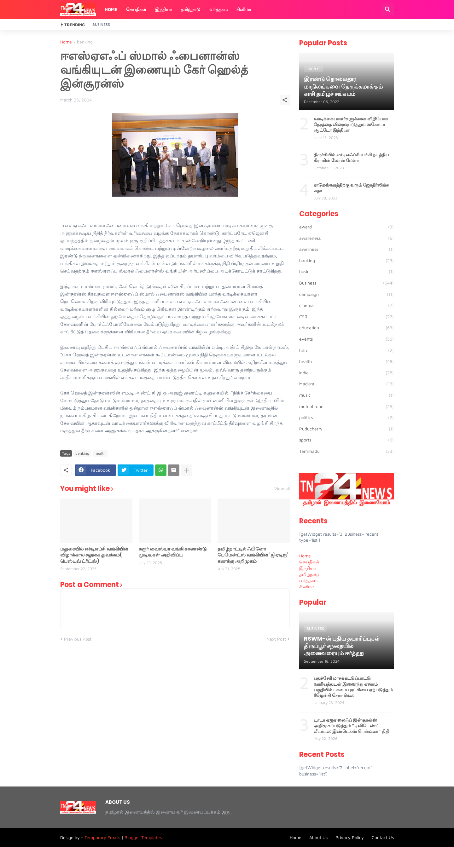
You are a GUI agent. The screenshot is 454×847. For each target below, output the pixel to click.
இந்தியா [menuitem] (307, 568)
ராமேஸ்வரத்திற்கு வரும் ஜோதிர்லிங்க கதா (351, 187)
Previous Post (77, 639)
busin (346, 271)
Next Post (276, 639)
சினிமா (243, 9)
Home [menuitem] (305, 555)
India (346, 373)
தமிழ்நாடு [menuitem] (309, 574)
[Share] (285, 100)
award (346, 227)
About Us (318, 837)
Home (111, 9)
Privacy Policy (349, 837)
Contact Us (383, 837)
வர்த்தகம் (218, 9)
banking (85, 42)
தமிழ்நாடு (191, 9)
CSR (346, 317)
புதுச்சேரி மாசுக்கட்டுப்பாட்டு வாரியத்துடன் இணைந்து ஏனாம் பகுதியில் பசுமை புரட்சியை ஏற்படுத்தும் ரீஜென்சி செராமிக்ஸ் (353, 686)
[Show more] (186, 470)
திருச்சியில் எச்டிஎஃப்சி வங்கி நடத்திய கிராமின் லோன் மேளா (351, 157)
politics (346, 417)
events (346, 339)
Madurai (346, 384)
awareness (346, 238)
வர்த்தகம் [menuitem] (308, 580)
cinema (346, 305)
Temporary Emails (102, 837)
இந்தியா (163, 9)
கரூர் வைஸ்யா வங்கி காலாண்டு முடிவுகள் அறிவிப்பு (173, 552)
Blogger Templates (143, 837)
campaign (346, 294)
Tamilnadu (346, 451)
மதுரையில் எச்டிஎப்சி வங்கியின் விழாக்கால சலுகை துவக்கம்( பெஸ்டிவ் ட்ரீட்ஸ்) (94, 555)
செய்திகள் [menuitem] (309, 561)
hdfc (346, 350)
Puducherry (346, 429)
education (346, 328)
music (346, 395)
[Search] (388, 9)
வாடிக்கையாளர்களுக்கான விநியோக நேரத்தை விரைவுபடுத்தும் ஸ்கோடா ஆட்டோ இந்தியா (351, 124)
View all (282, 489)
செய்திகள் (136, 9)
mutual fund (346, 406)
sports (346, 440)
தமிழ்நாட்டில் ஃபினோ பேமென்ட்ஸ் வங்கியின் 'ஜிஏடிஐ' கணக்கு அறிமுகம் (253, 555)
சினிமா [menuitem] (306, 586)
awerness (346, 249)
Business (101, 24)
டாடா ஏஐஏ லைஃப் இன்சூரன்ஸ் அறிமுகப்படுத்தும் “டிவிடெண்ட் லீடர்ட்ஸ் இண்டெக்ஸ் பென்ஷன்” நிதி (351, 726)
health (100, 453)
